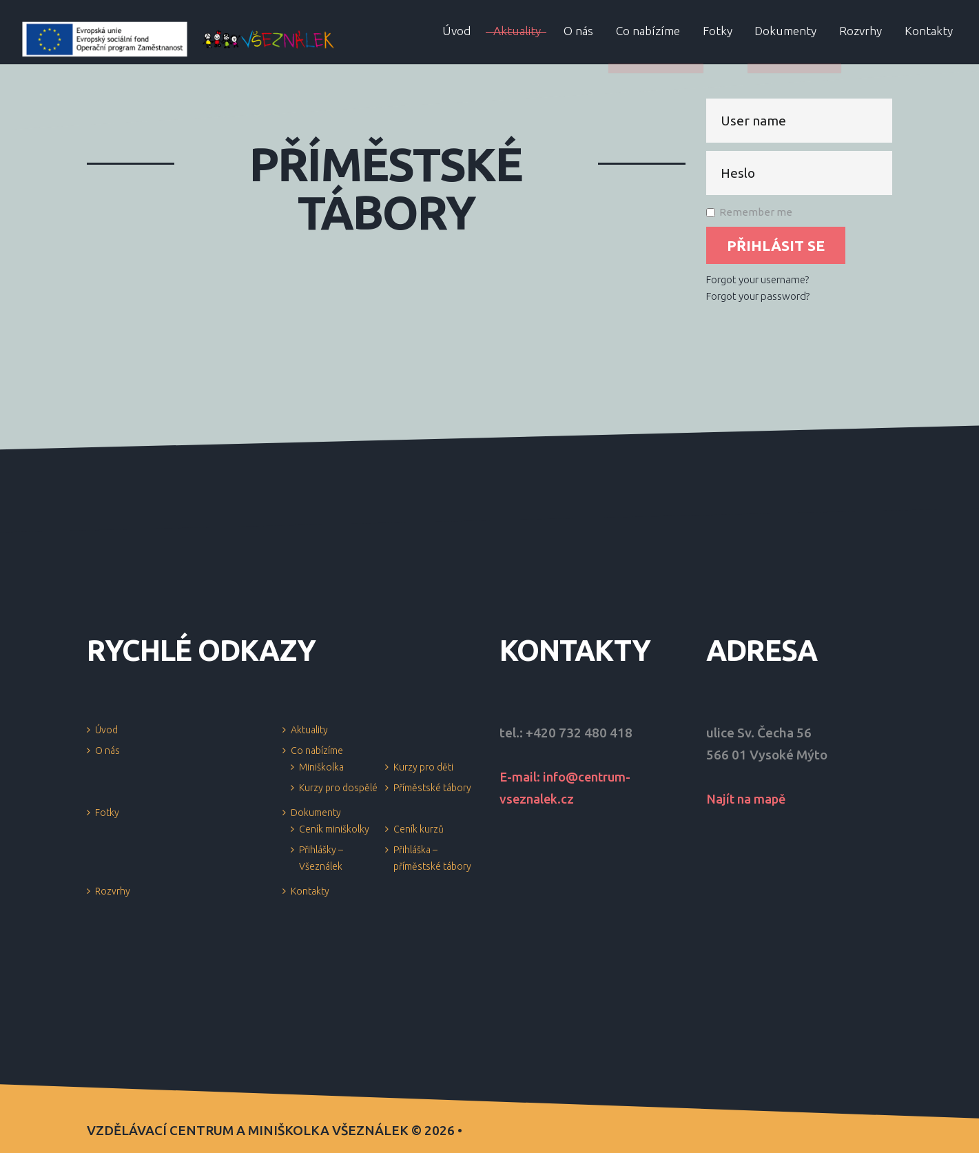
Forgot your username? (757, 279)
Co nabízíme (317, 750)
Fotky (107, 812)
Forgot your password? (758, 296)
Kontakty (310, 891)
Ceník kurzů (418, 829)
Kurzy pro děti (423, 767)
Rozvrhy (112, 891)
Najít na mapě (747, 798)
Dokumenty (316, 812)
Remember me (749, 212)
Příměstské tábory (432, 787)
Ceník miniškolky (334, 829)
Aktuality (309, 729)
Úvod (106, 729)
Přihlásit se (776, 245)
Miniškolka (321, 767)
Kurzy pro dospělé (338, 787)
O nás (107, 750)
